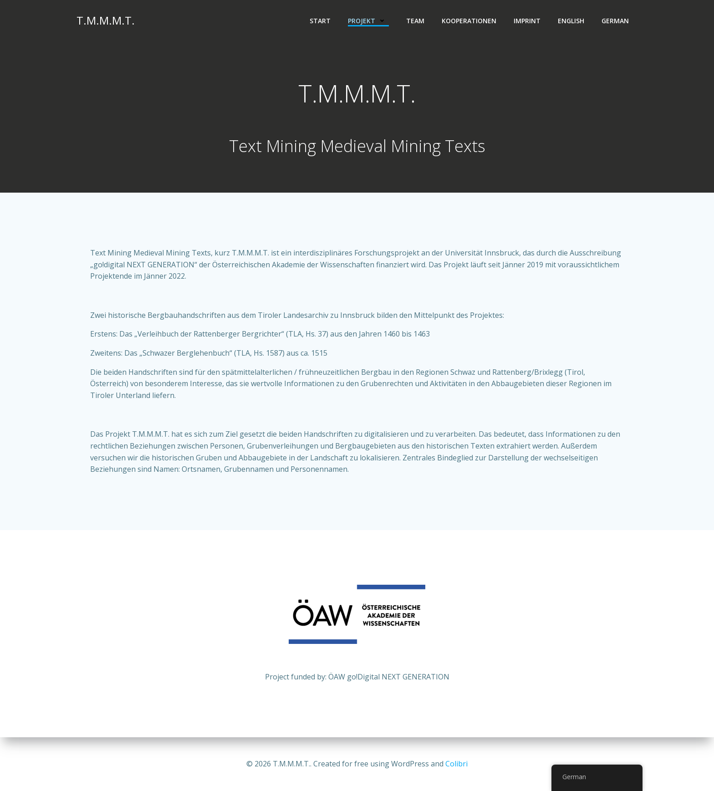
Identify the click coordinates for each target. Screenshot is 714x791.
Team (415, 20)
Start (320, 20)
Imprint (527, 20)
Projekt (368, 20)
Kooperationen (469, 20)
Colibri (456, 764)
